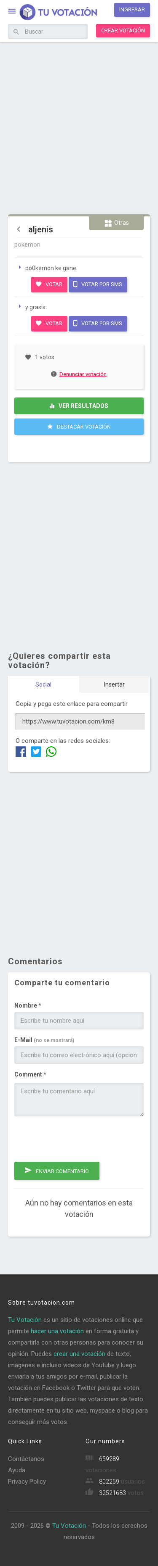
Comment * (30, 1074)
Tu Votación (25, 1320)
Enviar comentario (57, 1170)
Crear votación (123, 30)
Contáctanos (26, 1459)
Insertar (114, 684)
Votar (49, 284)
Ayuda (16, 1470)
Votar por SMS (97, 284)
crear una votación (79, 1354)
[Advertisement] (79, 127)
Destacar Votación (79, 426)
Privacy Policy (27, 1481)
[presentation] (78, 1139)
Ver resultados (79, 406)
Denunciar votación (79, 374)
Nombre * (27, 1005)
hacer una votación (57, 1331)
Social (43, 684)
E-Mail (44, 1040)
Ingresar (132, 9)
